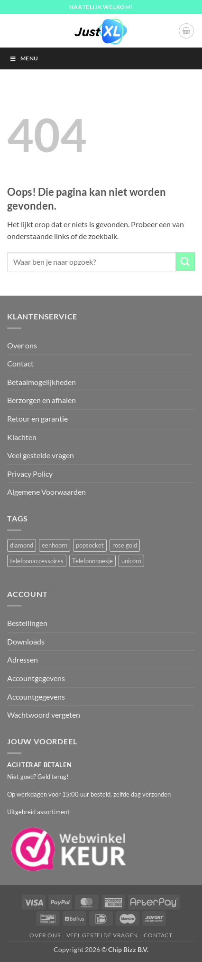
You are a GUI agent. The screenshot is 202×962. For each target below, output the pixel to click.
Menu (23, 58)
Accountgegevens (36, 678)
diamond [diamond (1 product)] (21, 545)
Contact (20, 363)
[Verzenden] (185, 261)
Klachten (22, 437)
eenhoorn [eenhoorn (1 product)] (54, 545)
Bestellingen (27, 622)
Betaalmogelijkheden (41, 381)
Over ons (22, 345)
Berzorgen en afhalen (41, 399)
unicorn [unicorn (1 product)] (131, 561)
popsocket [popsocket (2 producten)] (90, 545)
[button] (186, 30)
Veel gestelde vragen (40, 455)
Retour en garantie (37, 418)
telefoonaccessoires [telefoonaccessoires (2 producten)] (37, 561)
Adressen (22, 659)
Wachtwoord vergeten (43, 714)
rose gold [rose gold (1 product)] (124, 545)
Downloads (26, 641)
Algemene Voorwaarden (46, 491)
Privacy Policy (30, 473)
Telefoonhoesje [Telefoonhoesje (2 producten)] (92, 561)
